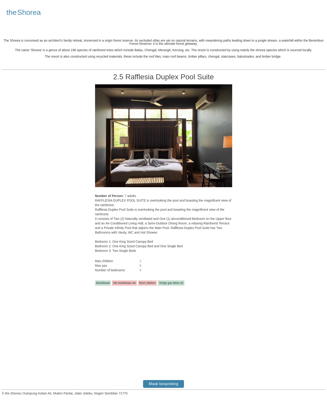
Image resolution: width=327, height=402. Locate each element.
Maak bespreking (163, 384)
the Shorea (23, 12)
